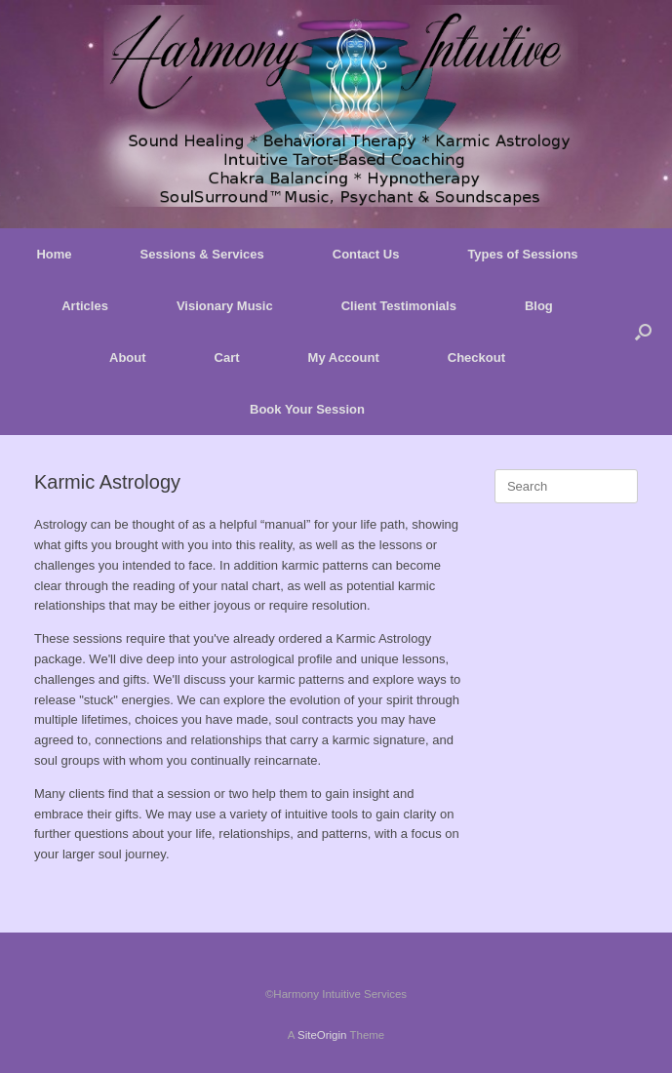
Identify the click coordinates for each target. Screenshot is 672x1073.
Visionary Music (225, 305)
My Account (343, 357)
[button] (643, 331)
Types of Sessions (522, 254)
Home (53, 254)
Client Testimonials (398, 305)
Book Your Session (307, 409)
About (127, 357)
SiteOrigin (322, 1035)
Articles (84, 305)
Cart (227, 357)
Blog (539, 305)
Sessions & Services (202, 254)
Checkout (476, 357)
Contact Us (366, 254)
